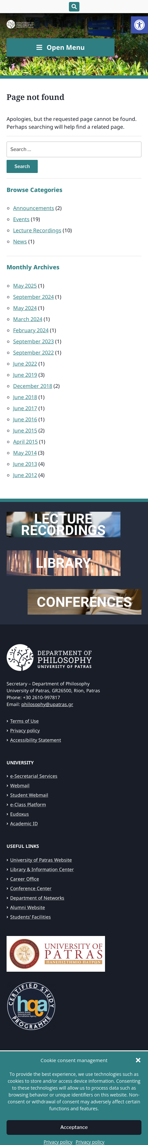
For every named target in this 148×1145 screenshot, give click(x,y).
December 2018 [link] (32, 386)
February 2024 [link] (31, 330)
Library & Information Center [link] (42, 869)
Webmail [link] (20, 785)
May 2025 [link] (25, 285)
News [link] (20, 241)
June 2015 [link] (25, 430)
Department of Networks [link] (37, 898)
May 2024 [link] (25, 308)
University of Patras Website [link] (41, 860)
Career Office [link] (24, 879)
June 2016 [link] (25, 419)
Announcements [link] (33, 208)
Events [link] (21, 219)
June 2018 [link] (25, 397)
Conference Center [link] (31, 888)
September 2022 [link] (33, 352)
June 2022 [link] (25, 363)
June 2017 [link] (25, 408)
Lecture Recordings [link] (37, 230)
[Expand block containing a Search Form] (74, 6)
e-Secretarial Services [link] (33, 776)
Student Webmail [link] (29, 795)
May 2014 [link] (25, 452)
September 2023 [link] (33, 341)
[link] (139, 24)
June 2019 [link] (25, 374)
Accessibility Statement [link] (35, 740)
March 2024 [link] (27, 319)
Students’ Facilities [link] (30, 917)
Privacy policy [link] (25, 730)
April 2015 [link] (25, 441)
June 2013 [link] (25, 464)
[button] (138, 1077)
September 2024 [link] (33, 296)
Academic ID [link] (24, 823)
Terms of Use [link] (24, 721)
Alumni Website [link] (27, 907)
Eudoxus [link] (19, 814)
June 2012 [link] (25, 475)
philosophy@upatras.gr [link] (47, 704)
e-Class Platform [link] (28, 804)
